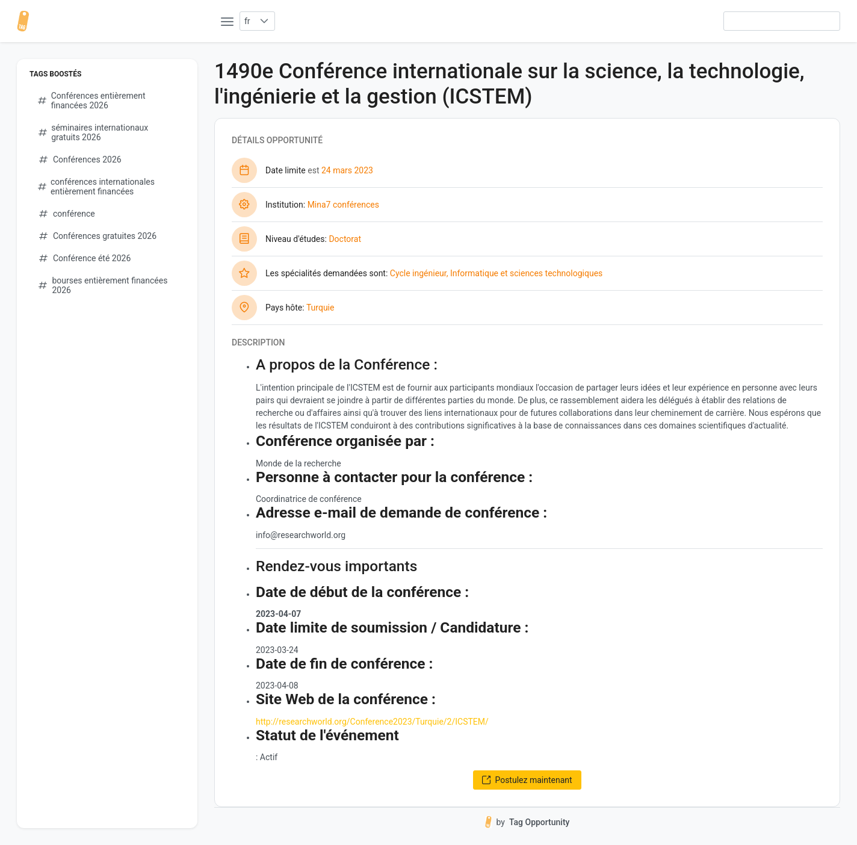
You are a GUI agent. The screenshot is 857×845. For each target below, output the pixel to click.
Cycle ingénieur (418, 273)
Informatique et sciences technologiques (526, 273)
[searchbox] (781, 21)
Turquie (320, 307)
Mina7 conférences (343, 204)
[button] (264, 21)
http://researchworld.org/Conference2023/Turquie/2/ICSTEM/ (372, 721)
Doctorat (345, 239)
